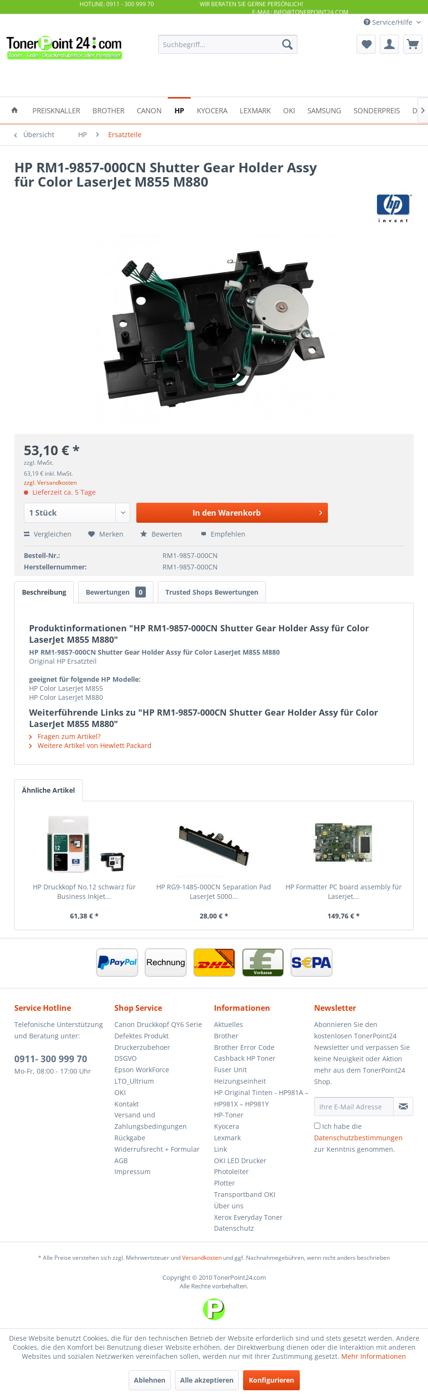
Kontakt (126, 1103)
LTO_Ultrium (134, 1081)
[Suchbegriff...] (227, 44)
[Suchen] (287, 44)
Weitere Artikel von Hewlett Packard (90, 745)
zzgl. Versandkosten (50, 482)
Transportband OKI (244, 1194)
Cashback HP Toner (244, 1058)
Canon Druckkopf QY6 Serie (158, 1024)
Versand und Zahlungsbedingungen (150, 1120)
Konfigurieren (271, 1380)
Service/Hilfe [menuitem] (389, 22)
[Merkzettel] (366, 44)
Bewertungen (116, 592)
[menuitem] (227, 44)
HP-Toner (229, 1114)
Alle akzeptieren (207, 1380)
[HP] (179, 109)
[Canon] (149, 109)
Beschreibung (44, 592)
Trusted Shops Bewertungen (211, 592)
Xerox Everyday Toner (248, 1217)
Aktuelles (228, 1024)
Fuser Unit (230, 1069)
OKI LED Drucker (240, 1160)
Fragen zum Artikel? (65, 736)
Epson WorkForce (141, 1069)
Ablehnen (149, 1380)
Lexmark (227, 1137)
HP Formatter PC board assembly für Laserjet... (343, 891)
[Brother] (108, 109)
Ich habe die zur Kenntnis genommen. (358, 1138)
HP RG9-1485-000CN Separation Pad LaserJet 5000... (213, 891)
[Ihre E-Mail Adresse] (354, 1106)
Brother (226, 1035)
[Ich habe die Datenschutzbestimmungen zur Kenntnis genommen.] (317, 1126)
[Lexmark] (255, 109)
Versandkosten (202, 1258)
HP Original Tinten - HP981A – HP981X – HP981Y (261, 1098)
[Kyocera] (212, 109)
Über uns (229, 1205)
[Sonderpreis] (376, 109)
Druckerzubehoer (142, 1047)
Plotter (224, 1182)
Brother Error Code (244, 1047)
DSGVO (125, 1058)
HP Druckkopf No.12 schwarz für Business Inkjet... (84, 891)
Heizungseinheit (240, 1081)
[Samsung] (324, 109)
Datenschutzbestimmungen (358, 1137)
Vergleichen (47, 533)
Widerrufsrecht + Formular (157, 1149)
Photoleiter (231, 1171)
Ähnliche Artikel (48, 790)
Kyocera (226, 1126)
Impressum (132, 1171)
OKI (120, 1092)
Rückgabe (129, 1137)
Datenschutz (234, 1228)
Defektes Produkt (141, 1035)
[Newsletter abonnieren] (403, 1106)
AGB (121, 1160)
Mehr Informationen (373, 1356)
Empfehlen (223, 533)
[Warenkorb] (412, 44)
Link (220, 1149)
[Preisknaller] (56, 109)
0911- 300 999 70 (50, 1059)
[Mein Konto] (389, 44)
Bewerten (162, 533)
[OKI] (289, 109)
